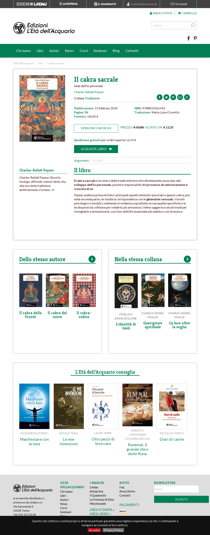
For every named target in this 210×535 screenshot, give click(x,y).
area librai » (100, 514)
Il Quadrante (98, 495)
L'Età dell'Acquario (23, 63)
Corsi (84, 50)
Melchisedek (98, 503)
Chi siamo (23, 50)
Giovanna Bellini (137, 438)
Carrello (187, 13)
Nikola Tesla (68, 433)
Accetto (94, 530)
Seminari (100, 50)
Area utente (161, 13)
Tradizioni (92, 98)
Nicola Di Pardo (172, 433)
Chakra (96, 160)
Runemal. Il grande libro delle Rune (137, 449)
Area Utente (127, 491)
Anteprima (96, 491)
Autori (54, 50)
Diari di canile (172, 439)
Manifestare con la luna (34, 441)
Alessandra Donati (34, 433)
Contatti (131, 50)
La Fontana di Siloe (102, 499)
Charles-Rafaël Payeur (89, 92)
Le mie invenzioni (69, 441)
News (69, 50)
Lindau (94, 487)
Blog (116, 50)
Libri (40, 50)
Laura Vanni (103, 433)
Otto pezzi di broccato (103, 441)
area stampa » (102, 510)
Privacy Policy (113, 530)
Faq (121, 487)
